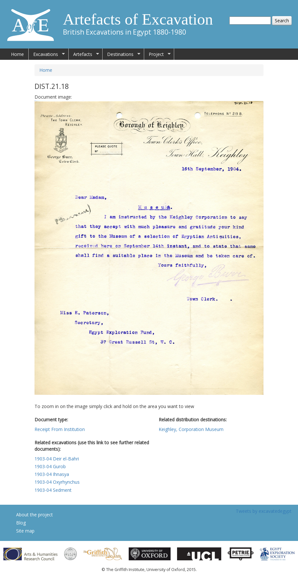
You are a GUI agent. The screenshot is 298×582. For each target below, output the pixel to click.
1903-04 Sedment (53, 490)
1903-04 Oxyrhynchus (57, 482)
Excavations (47, 54)
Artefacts (84, 54)
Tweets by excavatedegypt (264, 511)
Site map (25, 531)
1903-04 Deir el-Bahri (57, 459)
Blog (21, 523)
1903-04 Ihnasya (52, 474)
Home (17, 54)
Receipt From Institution (60, 429)
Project (157, 54)
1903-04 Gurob (50, 466)
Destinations (121, 54)
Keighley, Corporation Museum (191, 429)
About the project (34, 515)
